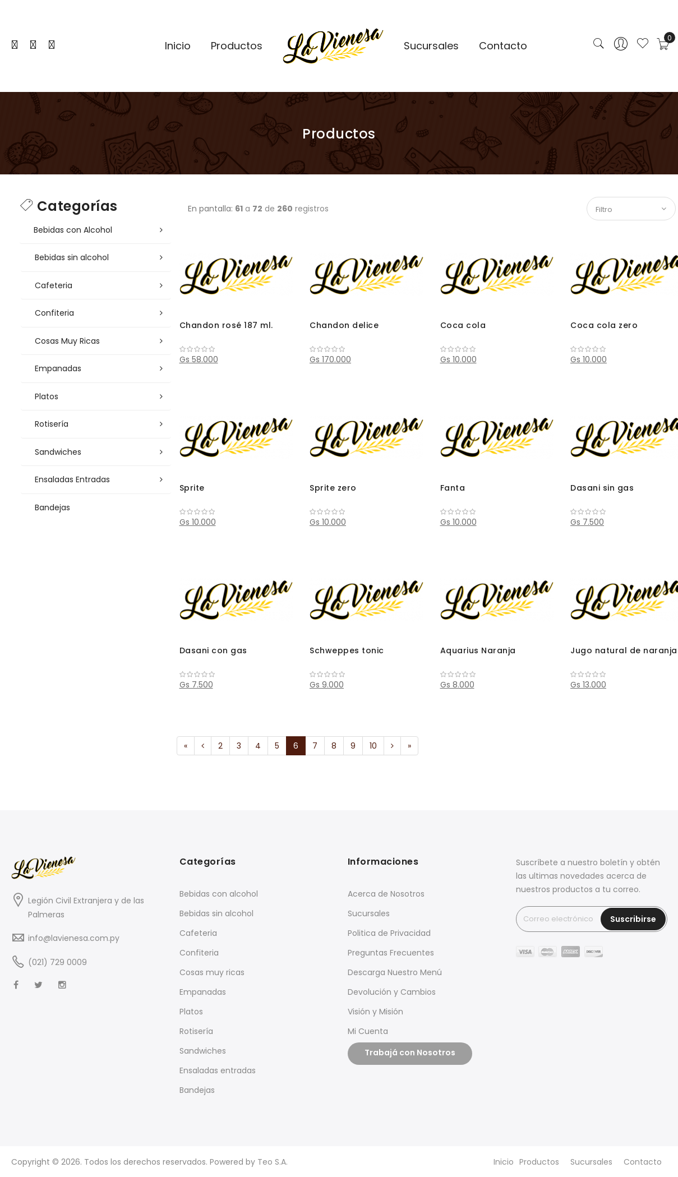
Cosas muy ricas (212, 972)
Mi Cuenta (368, 1031)
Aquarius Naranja (478, 650)
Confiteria (199, 952)
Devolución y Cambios (392, 992)
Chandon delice (344, 325)
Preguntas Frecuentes (391, 952)
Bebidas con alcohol (218, 893)
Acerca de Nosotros (386, 893)
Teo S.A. (272, 1161)
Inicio (503, 1161)
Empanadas (202, 992)
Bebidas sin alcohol (216, 913)
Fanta (452, 487)
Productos (539, 1161)
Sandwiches (202, 1050)
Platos (191, 1011)
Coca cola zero (604, 325)
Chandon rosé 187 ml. (226, 325)
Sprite (192, 487)
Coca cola (463, 325)
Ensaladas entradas (217, 1070)
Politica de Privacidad (389, 933)
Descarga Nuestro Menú (395, 972)
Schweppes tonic (347, 650)
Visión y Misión (375, 1011)
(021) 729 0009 (57, 962)
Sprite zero (333, 487)
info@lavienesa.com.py (73, 938)
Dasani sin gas (602, 487)
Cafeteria (198, 933)
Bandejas (197, 1090)
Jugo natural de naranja (623, 650)
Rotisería (196, 1031)
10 (373, 745)
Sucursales (369, 913)
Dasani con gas (213, 650)
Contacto (643, 1161)
